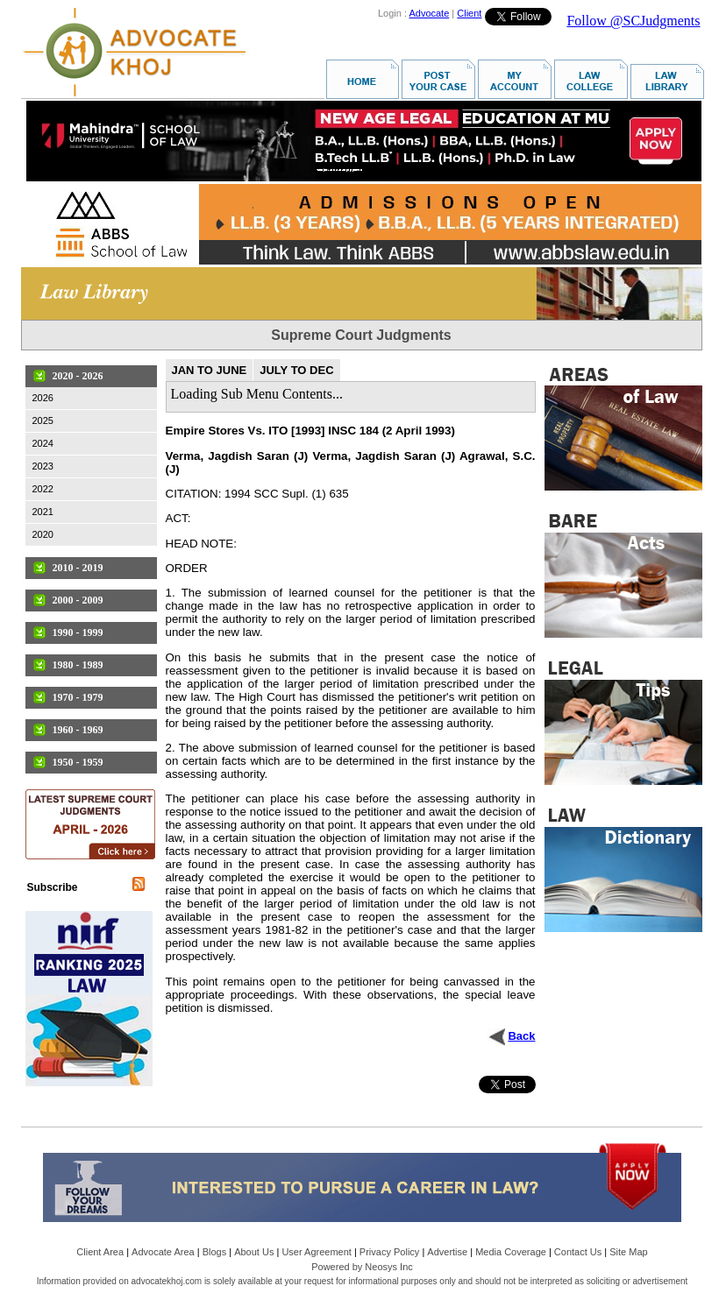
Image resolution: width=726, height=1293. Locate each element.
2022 (42, 489)
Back (521, 1035)
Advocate (429, 13)
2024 (42, 443)
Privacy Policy (389, 1252)
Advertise (447, 1252)
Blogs (215, 1252)
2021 (42, 511)
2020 (42, 534)
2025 (42, 420)
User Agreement (316, 1252)
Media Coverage (510, 1252)
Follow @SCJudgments (633, 20)
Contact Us (577, 1252)
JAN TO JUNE (209, 370)
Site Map (628, 1252)
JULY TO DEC (296, 370)
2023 (42, 466)
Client (469, 13)
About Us (254, 1252)
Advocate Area (163, 1252)
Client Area (100, 1252)
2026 (42, 397)
